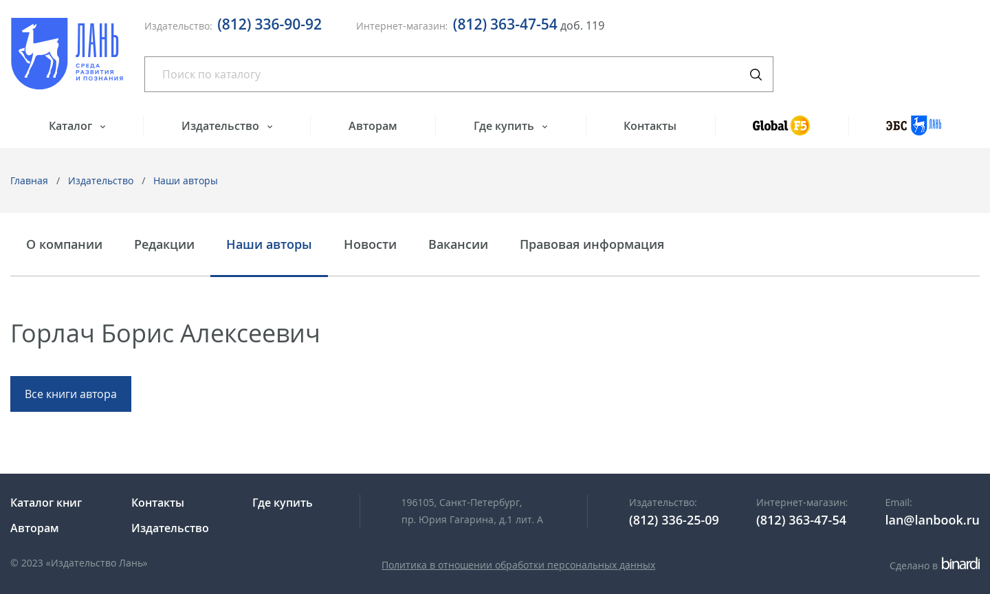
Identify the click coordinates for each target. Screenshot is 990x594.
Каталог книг (46, 502)
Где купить (505, 125)
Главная (29, 180)
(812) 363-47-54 (505, 24)
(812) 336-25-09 (674, 520)
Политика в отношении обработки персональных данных (518, 564)
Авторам (373, 125)
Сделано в (935, 565)
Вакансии (458, 244)
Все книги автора (71, 394)
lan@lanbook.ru (932, 520)
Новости (370, 244)
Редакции (164, 244)
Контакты (650, 125)
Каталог (72, 125)
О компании (64, 244)
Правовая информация (592, 244)
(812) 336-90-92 (269, 24)
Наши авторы (185, 180)
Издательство (222, 125)
